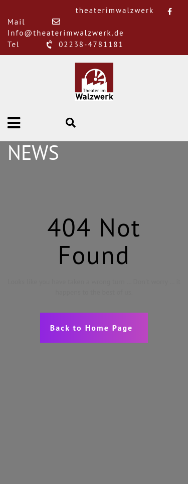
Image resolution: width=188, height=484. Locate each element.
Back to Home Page (91, 328)
